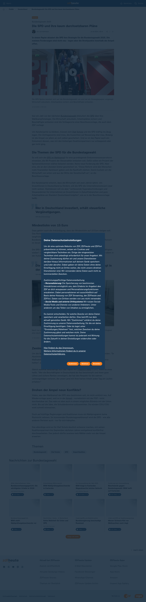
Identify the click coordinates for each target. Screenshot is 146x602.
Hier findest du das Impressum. (59, 348)
